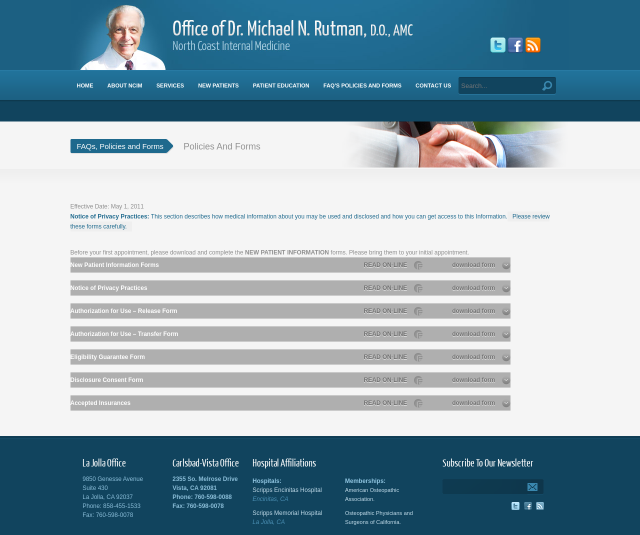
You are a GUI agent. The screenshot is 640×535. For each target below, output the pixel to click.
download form (481, 265)
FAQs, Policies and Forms (120, 146)
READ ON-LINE (393, 265)
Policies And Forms (222, 147)
